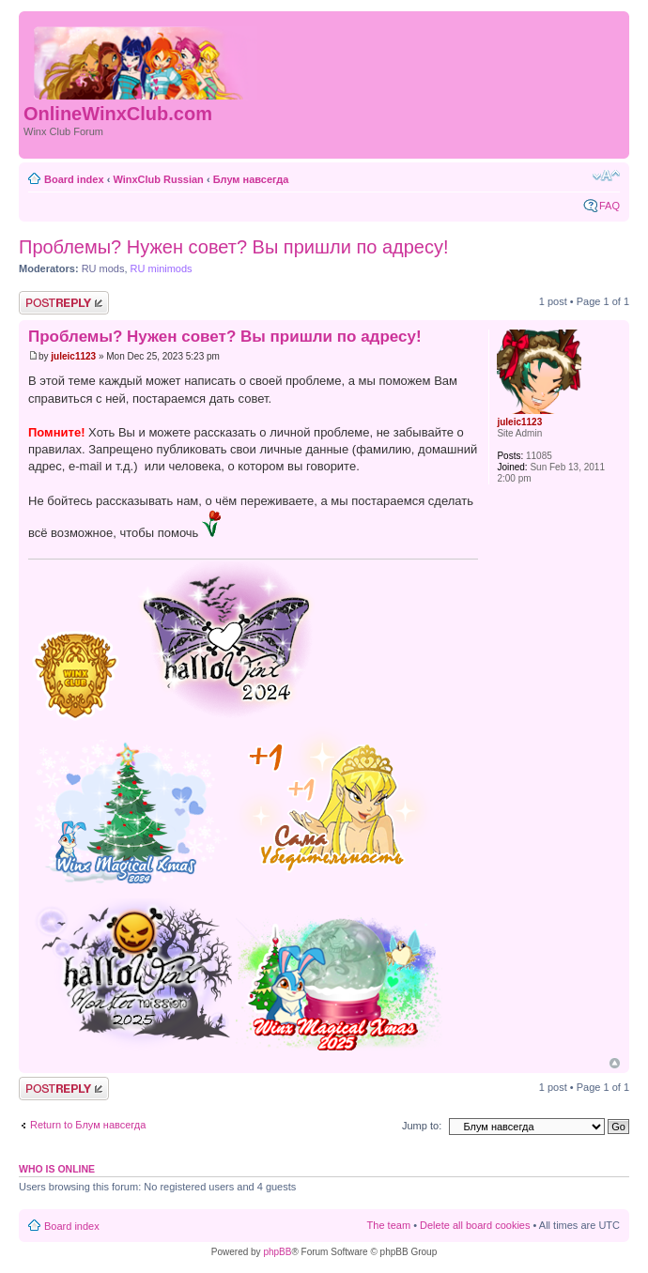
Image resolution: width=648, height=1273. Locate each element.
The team (388, 1225)
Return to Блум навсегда (88, 1124)
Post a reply (64, 302)
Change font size (606, 175)
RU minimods (162, 268)
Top (614, 1063)
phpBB (277, 1252)
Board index (74, 179)
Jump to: (421, 1125)
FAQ (609, 205)
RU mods (103, 268)
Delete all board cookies (475, 1225)
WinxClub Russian (158, 179)
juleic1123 (73, 356)
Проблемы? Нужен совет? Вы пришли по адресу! (234, 247)
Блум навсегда (251, 179)
